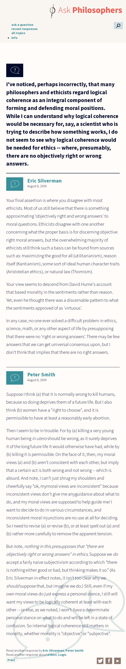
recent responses (24, 29)
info (14, 38)
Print (11, 660)
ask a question (22, 25)
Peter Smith (41, 374)
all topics (18, 33)
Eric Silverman (44, 180)
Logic (62, 654)
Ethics (52, 654)
